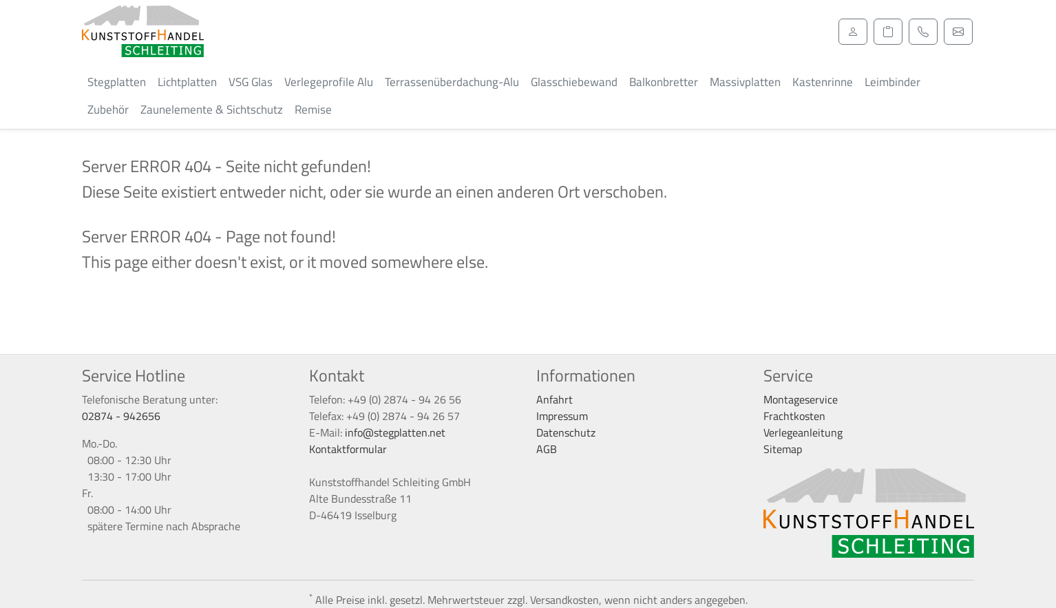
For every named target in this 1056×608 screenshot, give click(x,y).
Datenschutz (565, 432)
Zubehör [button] (108, 109)
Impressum (562, 416)
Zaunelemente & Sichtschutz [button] (211, 109)
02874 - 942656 (121, 416)
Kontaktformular (348, 449)
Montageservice (800, 399)
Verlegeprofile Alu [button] (328, 82)
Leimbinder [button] (892, 82)
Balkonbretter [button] (663, 82)
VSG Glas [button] (251, 82)
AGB (546, 449)
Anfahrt (554, 399)
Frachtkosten (794, 416)
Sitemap (782, 449)
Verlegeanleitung (803, 432)
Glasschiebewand (574, 82)
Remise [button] (313, 109)
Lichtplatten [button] (187, 82)
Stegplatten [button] (116, 82)
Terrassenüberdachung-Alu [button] (452, 82)
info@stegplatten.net (395, 432)
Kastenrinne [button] (822, 82)
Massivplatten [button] (745, 82)
